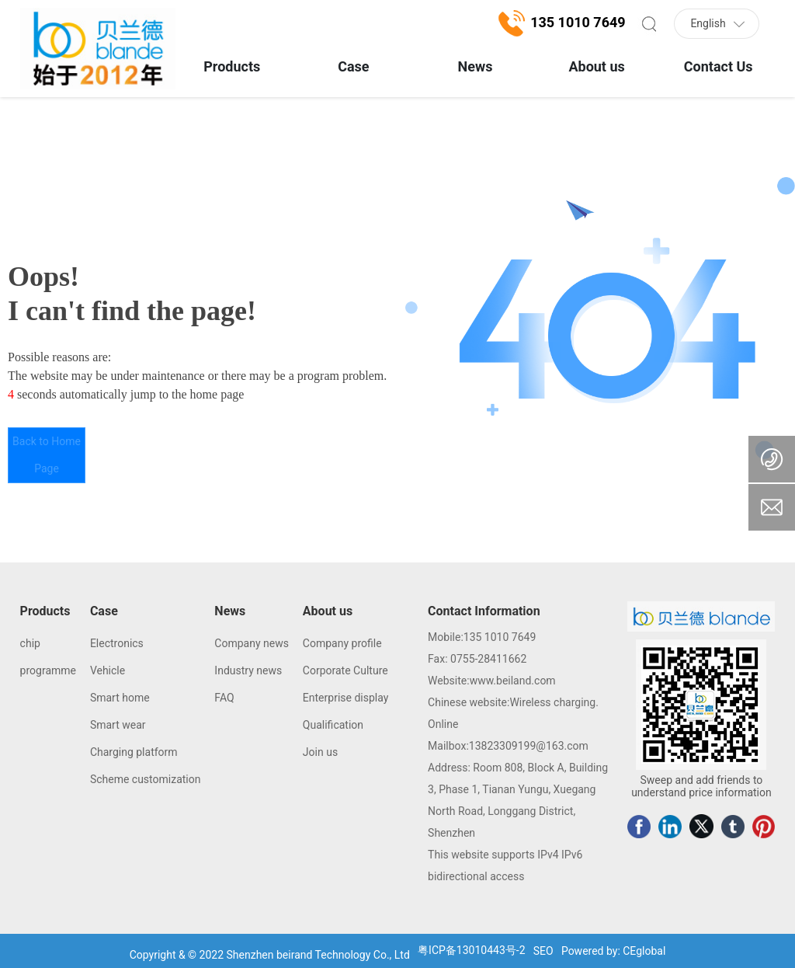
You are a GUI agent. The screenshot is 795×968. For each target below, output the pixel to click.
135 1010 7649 (499, 637)
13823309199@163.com (528, 746)
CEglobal (644, 951)
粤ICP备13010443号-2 (471, 950)
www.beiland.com (513, 680)
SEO (543, 951)
